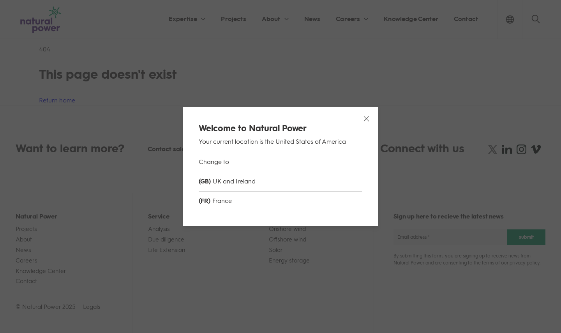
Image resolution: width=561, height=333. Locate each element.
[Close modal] (366, 118)
